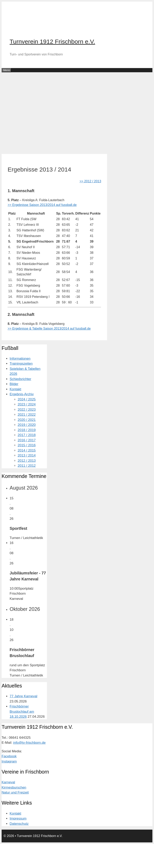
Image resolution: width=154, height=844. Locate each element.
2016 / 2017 (27, 440)
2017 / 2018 (27, 435)
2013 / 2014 (27, 455)
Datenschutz (19, 824)
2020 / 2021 (27, 420)
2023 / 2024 (27, 404)
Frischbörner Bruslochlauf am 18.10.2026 (22, 712)
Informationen (20, 358)
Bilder (14, 384)
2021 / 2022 (27, 414)
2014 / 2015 (27, 450)
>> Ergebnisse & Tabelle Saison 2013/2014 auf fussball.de (49, 328)
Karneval (8, 782)
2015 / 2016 (27, 445)
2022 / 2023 (27, 409)
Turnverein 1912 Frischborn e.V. (52, 41)
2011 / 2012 (27, 466)
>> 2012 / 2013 (90, 181)
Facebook (9, 756)
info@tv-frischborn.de (29, 743)
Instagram (9, 761)
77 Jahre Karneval (23, 696)
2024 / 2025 (27, 399)
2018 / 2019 (27, 430)
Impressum (18, 818)
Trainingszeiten (21, 363)
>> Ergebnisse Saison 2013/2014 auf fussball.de (42, 205)
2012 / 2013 (27, 461)
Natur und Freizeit (15, 792)
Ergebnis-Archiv (22, 394)
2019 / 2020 (27, 425)
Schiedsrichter (20, 379)
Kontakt (15, 389)
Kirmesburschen (14, 787)
